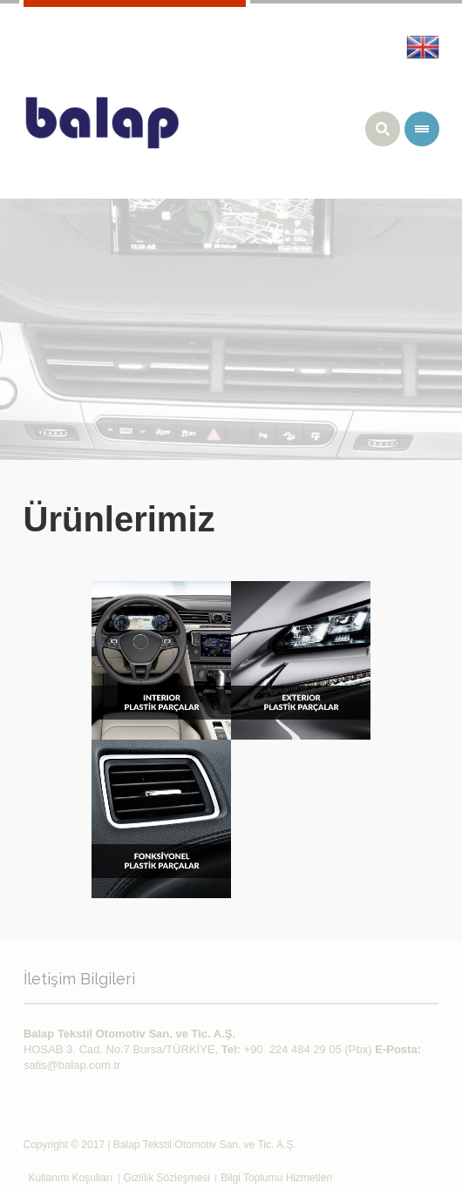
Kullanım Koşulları (71, 1178)
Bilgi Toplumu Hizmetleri (276, 1178)
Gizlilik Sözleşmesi (167, 1178)
